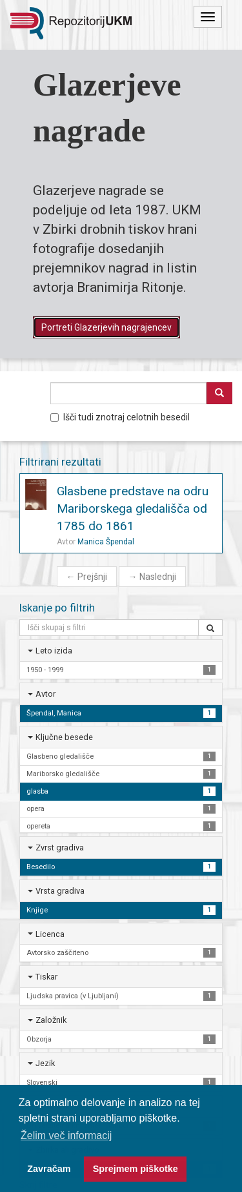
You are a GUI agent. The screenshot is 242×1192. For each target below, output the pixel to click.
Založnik (50, 1020)
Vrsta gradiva (60, 891)
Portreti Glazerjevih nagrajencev (106, 327)
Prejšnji (86, 576)
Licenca (50, 934)
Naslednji (152, 576)
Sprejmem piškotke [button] (135, 1169)
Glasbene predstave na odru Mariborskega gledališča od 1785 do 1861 (132, 508)
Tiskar (46, 976)
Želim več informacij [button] (66, 1135)
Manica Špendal (105, 541)
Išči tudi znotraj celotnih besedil (120, 417)
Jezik (45, 1063)
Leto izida (53, 650)
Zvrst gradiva (59, 847)
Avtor (45, 694)
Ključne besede (64, 737)
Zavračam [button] (48, 1169)
